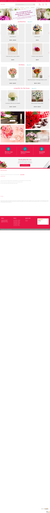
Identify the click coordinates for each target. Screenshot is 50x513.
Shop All (29, 21)
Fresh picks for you (25, 160)
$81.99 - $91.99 (37, 83)
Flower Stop (3, 4)
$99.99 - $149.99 (12, 40)
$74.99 (37, 40)
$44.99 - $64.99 (13, 83)
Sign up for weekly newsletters (25, 165)
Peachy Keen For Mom (13, 79)
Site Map (47, 229)
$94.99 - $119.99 (13, 106)
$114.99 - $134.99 (37, 106)
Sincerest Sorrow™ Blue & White (37, 103)
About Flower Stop (4, 170)
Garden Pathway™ (12, 36)
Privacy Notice (36, 229)
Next (49, 33)
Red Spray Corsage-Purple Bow (37, 56)
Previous (1, 33)
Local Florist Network (42, 229)
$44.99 (12, 59)
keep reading (22, 174)
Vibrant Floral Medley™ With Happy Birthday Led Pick (37, 79)
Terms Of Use (31, 229)
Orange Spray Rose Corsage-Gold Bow (13, 56)
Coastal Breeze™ (37, 36)
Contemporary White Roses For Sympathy (12, 103)
